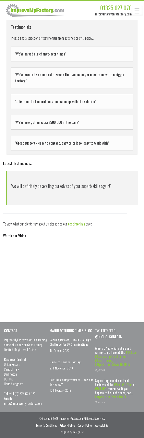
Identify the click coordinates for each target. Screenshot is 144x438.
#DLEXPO (101, 388)
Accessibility (101, 425)
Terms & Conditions (46, 425)
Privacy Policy (67, 425)
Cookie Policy (84, 425)
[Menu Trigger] (137, 10)
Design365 (78, 432)
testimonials (76, 224)
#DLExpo (131, 352)
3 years (100, 370)
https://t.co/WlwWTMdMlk (112, 364)
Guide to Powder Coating (65, 362)
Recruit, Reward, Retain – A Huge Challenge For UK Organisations (70, 342)
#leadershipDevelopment (111, 356)
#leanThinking (104, 360)
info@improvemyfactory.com (113, 14)
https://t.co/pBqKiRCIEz (110, 396)
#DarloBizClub (123, 384)
